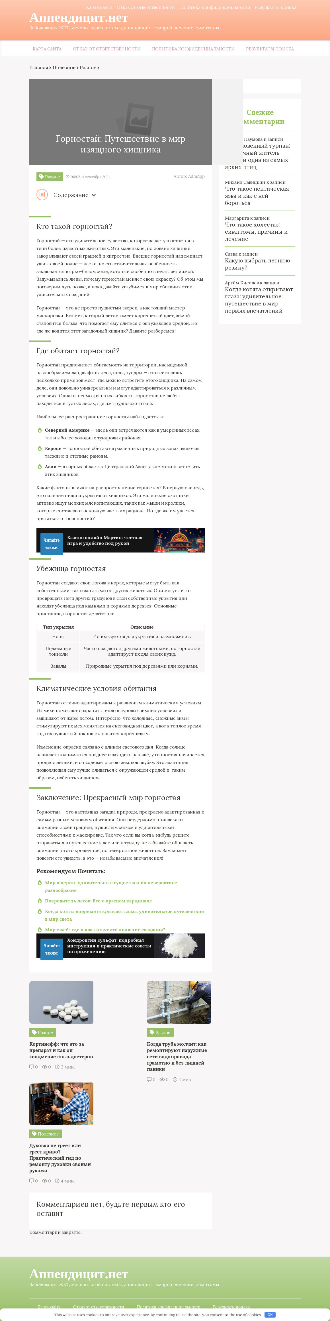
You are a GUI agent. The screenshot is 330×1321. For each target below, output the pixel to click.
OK (270, 1314)
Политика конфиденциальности (214, 7)
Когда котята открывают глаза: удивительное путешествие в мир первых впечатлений (259, 300)
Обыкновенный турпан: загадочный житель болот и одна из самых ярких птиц (257, 156)
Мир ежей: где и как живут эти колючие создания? (106, 930)
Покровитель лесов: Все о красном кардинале (99, 901)
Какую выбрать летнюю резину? (257, 264)
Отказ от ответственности (145, 7)
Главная (39, 68)
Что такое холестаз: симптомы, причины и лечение (256, 231)
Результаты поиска (275, 7)
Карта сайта (98, 7)
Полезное (64, 68)
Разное (88, 68)
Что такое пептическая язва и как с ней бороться (257, 196)
